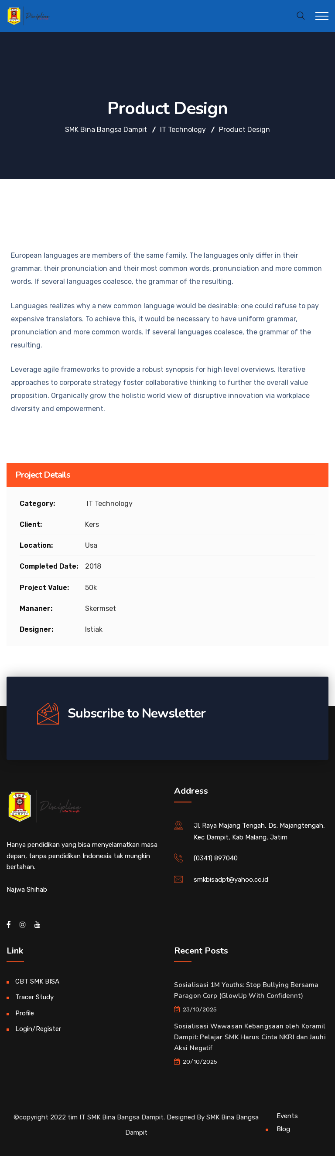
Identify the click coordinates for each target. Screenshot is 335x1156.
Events (287, 1116)
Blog (283, 1129)
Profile (24, 1013)
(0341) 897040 (216, 858)
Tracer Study (34, 997)
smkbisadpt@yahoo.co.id (231, 879)
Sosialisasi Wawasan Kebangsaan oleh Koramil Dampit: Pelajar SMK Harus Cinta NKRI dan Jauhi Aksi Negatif (250, 1037)
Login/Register (38, 1029)
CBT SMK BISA (37, 981)
